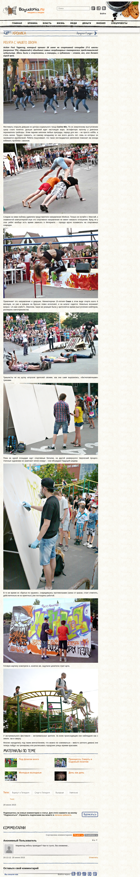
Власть (47, 23)
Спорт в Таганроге (42, 792)
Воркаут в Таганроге (20, 792)
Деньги (86, 23)
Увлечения (73, 792)
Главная (17, 23)
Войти (103, 13)
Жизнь (61, 23)
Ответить (93, 857)
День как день (76, 772)
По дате (77, 835)
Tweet (12, 799)
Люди (73, 23)
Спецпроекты (119, 23)
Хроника (32, 23)
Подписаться (90, 814)
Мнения (101, 23)
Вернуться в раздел (85, 33)
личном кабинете (63, 815)
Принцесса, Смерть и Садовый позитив (80, 760)
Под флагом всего (29, 759)
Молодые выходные (30, 772)
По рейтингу (90, 835)
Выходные (60, 792)
